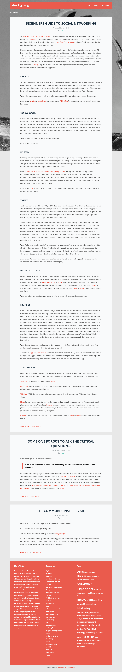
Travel (96, 5)
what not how (99, 644)
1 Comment (24, 496)
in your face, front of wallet (64, 42)
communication (89, 579)
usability (49, 647)
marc (62, 30)
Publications (105, 5)
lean (94, 604)
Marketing (50, 620)
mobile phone (95, 612)
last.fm (71, 416)
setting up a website (68, 476)
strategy (81, 632)
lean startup (50, 617)
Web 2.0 (49, 650)
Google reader (28, 113)
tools (97, 633)
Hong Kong (50, 603)
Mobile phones (51, 628)
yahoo (44, 282)
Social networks (52, 636)
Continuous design (53, 582)
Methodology (51, 625)
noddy (36, 65)
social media (95, 625)
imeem (78, 416)
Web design (50, 652)
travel (48, 641)
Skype (60, 282)
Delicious (25, 305)
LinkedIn (24, 152)
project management (54, 631)
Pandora (23, 416)
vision (99, 640)
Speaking (49, 639)
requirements (82, 625)
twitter (79, 637)
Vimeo (53, 381)
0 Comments (24, 552)
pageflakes (42, 101)
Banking (49, 576)
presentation (86, 615)
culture (48, 584)
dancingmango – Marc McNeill (66, 667)
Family (48, 601)
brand (89, 576)
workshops (81, 647)
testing (92, 633)
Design (48, 590)
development (82, 593)
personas (80, 615)
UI (82, 637)
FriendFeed (33, 39)
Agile (48, 571)
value (94, 640)
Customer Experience (54, 587)
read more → (36, 426)
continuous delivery (53, 579)
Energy (48, 595)
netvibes (33, 101)
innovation (50, 612)
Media (48, 622)
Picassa (49, 405)
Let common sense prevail (61, 511)
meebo (93, 285)
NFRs (62, 488)
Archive (48, 573)
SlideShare (24, 386)
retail (48, 633)
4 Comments (24, 426)
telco (88, 633)
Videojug (23, 394)
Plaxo (32, 188)
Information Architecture (55, 609)
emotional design (52, 592)
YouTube (23, 381)
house (48, 606)
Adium (82, 288)
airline (86, 572)
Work (48, 655)
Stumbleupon (41, 353)
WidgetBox (64, 101)
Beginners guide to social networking (61, 23)
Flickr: (22, 402)
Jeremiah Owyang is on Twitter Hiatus (36, 36)
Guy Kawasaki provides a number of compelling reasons (45, 171)
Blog (89, 5)
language (89, 604)
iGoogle (24, 76)
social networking (86, 628)
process (93, 615)
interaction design (53, 614)
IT (84, 604)
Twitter (24, 200)
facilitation (92, 593)
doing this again (60, 534)
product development (93, 618)
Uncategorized (51, 644)
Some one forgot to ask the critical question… (61, 443)
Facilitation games (53, 598)
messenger (51, 282)
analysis (92, 572)
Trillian (75, 288)
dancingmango (21, 5)
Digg (31, 353)
